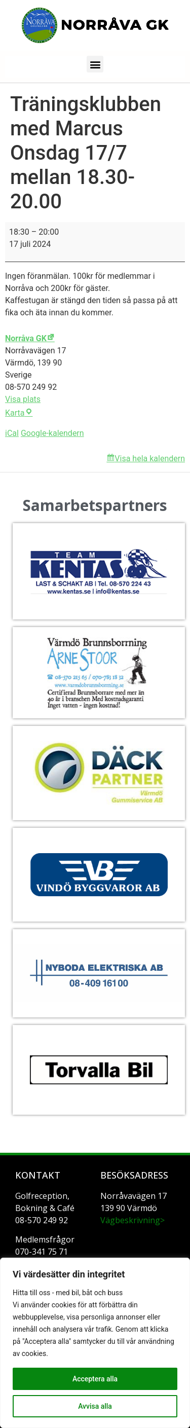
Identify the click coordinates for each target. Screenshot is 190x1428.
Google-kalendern (52, 433)
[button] (95, 64)
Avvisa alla (95, 1406)
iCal (12, 433)
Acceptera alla (95, 1379)
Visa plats (23, 399)
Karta (19, 413)
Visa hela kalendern (150, 458)
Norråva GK (26, 338)
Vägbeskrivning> (132, 1220)
